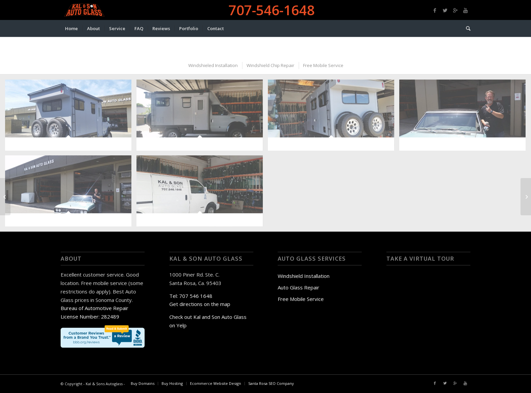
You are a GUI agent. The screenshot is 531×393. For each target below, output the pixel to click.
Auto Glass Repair (298, 287)
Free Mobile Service (301, 299)
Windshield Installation (304, 275)
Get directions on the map (199, 304)
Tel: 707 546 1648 (190, 295)
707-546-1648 (272, 10)
